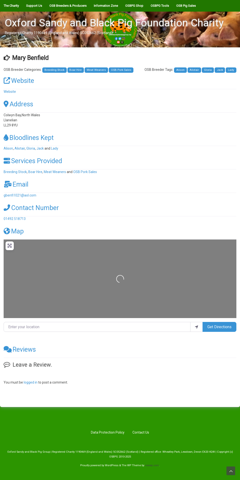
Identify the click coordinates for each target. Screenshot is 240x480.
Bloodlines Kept (29, 138)
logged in (30, 382)
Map (14, 231)
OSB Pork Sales (121, 70)
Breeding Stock (54, 70)
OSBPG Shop (134, 5)
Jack (220, 70)
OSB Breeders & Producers (68, 5)
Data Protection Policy (107, 432)
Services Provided (33, 161)
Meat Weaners (96, 70)
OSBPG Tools (160, 5)
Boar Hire (75, 70)
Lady (231, 70)
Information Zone (106, 5)
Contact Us (140, 432)
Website (19, 81)
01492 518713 (15, 219)
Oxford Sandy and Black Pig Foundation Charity (114, 23)
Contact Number (31, 208)
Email (16, 184)
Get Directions (219, 327)
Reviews (20, 349)
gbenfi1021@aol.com (20, 195)
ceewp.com (152, 465)
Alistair (194, 70)
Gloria (208, 70)
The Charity (11, 5)
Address (18, 104)
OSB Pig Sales (186, 5)
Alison (180, 70)
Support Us (34, 5)
